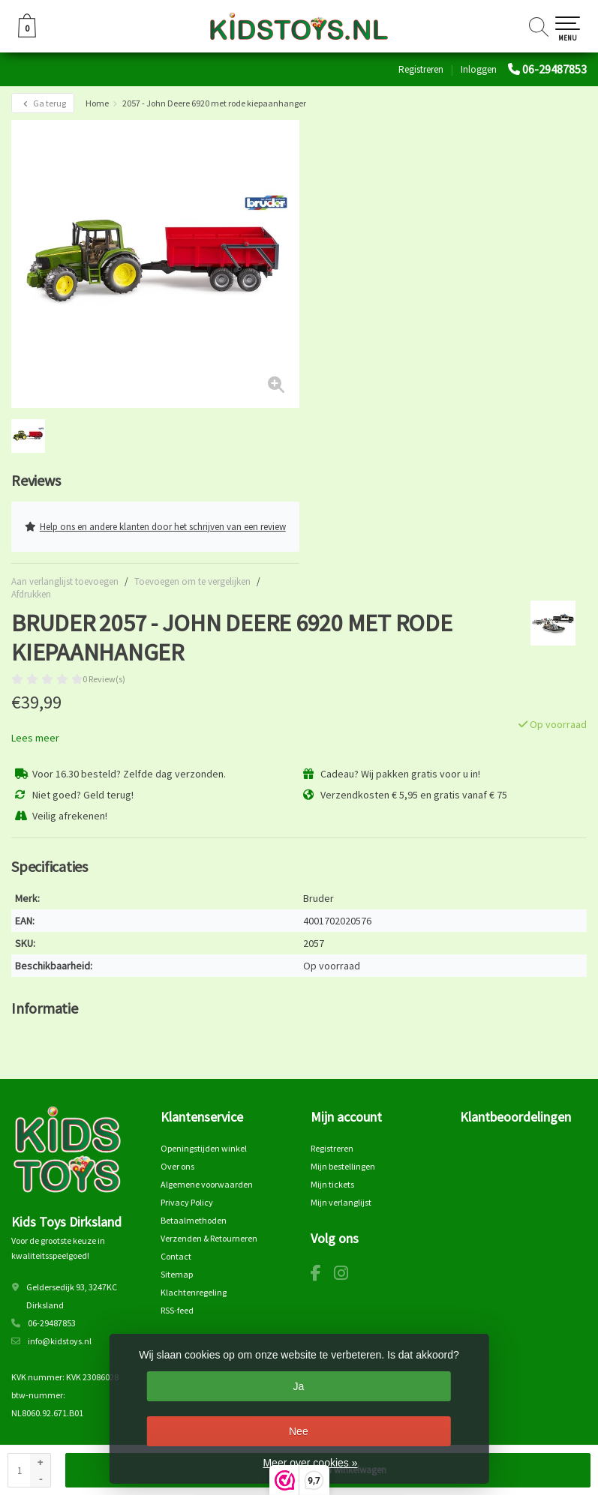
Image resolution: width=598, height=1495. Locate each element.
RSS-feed (177, 1310)
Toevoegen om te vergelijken (192, 581)
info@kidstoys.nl (60, 1341)
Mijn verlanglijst (341, 1202)
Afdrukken (31, 594)
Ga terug (43, 103)
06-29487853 (554, 68)
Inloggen (479, 69)
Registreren (420, 69)
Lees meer (35, 738)
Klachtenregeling (194, 1292)
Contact (176, 1256)
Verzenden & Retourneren (209, 1238)
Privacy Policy (187, 1202)
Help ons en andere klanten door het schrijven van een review (155, 527)
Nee (298, 1431)
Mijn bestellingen (343, 1166)
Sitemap (177, 1274)
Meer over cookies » (310, 1463)
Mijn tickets (332, 1184)
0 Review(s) (104, 679)
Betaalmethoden (194, 1220)
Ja (298, 1386)
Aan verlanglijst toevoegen (65, 581)
